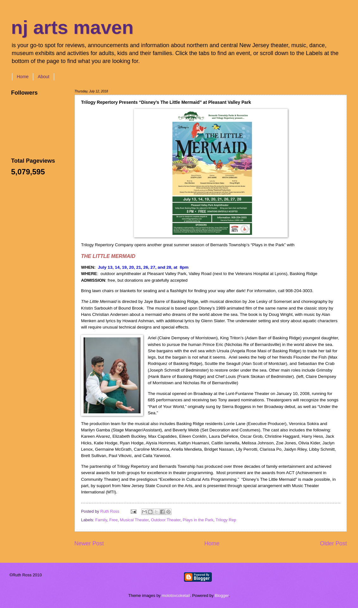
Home (22, 76)
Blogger (222, 595)
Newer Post (89, 543)
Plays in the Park (198, 519)
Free (113, 519)
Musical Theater (134, 519)
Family (101, 519)
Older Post (333, 543)
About (43, 76)
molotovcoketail (176, 595)
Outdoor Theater (166, 519)
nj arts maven (72, 27)
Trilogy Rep (226, 519)
